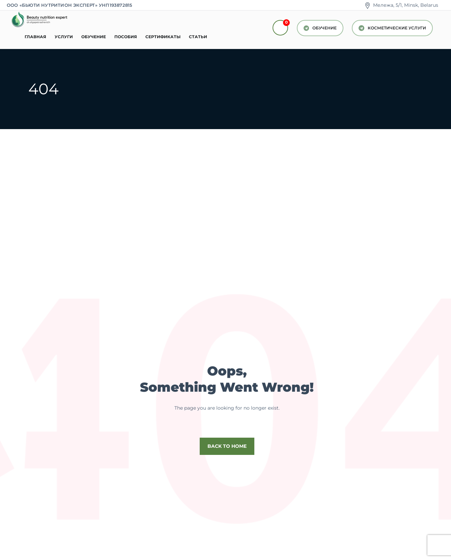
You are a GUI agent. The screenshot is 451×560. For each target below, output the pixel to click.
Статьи (198, 36)
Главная (35, 36)
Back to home (227, 446)
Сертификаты (162, 36)
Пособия (125, 36)
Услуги (64, 36)
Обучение (93, 36)
